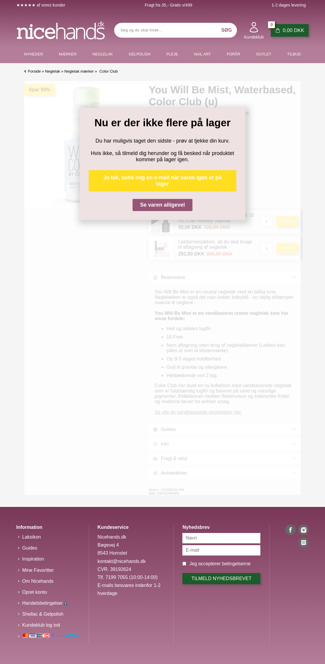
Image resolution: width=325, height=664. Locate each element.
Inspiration (33, 558)
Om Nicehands (38, 581)
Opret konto (34, 592)
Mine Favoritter (38, 570)
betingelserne (236, 563)
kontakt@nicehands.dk (122, 561)
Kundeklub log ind (41, 625)
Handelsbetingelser (44, 603)
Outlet (263, 54)
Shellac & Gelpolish (42, 614)
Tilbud (294, 54)
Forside (34, 71)
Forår (233, 54)
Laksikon (31, 537)
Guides (29, 547)
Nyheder (33, 54)
